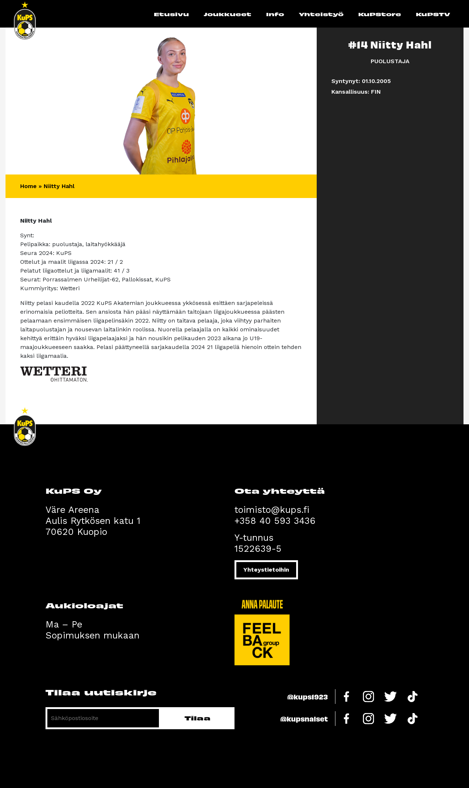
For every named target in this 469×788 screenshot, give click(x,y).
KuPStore (379, 14)
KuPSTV (433, 14)
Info (275, 14)
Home (28, 186)
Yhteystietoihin (266, 569)
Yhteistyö (321, 14)
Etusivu (171, 14)
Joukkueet (227, 14)
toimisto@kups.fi (272, 509)
